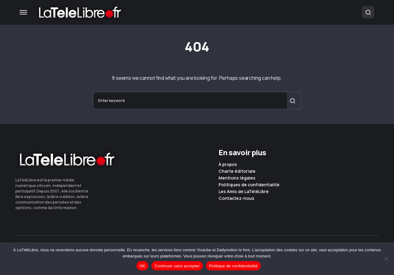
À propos (228, 164)
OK (142, 266)
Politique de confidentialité (233, 266)
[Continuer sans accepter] (386, 259)
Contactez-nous (236, 198)
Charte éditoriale (237, 171)
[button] (23, 12)
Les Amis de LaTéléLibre (244, 191)
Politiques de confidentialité (249, 185)
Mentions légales (237, 178)
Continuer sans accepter (177, 266)
